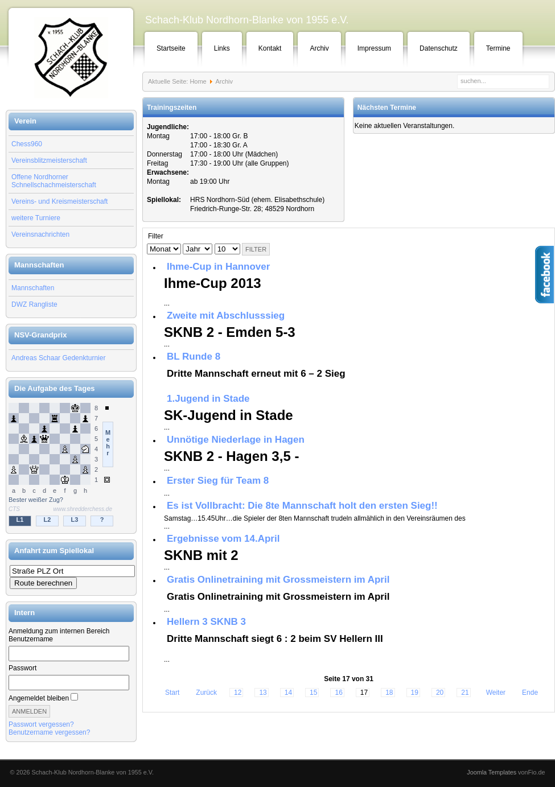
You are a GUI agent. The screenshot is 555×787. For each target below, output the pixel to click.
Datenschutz (439, 48)
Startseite (171, 48)
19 (414, 693)
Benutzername (31, 639)
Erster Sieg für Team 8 (218, 480)
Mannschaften (32, 288)
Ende (530, 693)
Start (172, 693)
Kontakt (270, 48)
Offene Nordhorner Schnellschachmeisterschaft (53, 181)
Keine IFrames (71, 465)
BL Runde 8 (193, 356)
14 (288, 693)
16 (338, 693)
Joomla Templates (491, 772)
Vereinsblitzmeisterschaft (49, 160)
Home (198, 81)
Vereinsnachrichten (40, 234)
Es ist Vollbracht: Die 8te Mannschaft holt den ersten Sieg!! (302, 505)
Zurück (206, 693)
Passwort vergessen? (41, 724)
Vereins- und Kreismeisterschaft (59, 201)
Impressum (374, 48)
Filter (255, 249)
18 (389, 693)
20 (439, 693)
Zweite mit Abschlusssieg (226, 315)
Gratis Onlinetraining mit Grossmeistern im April (278, 579)
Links (222, 48)
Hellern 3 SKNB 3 (206, 621)
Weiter (495, 693)
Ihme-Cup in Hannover (218, 266)
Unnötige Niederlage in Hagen (236, 439)
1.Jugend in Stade (208, 398)
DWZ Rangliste (34, 304)
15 (313, 693)
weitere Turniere (35, 218)
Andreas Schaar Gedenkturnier (58, 358)
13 (262, 693)
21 (464, 693)
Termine (498, 48)
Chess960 (26, 144)
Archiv (319, 48)
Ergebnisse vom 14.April (223, 538)
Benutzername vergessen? (49, 732)
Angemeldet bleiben (39, 698)
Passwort (22, 668)
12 (237, 693)
